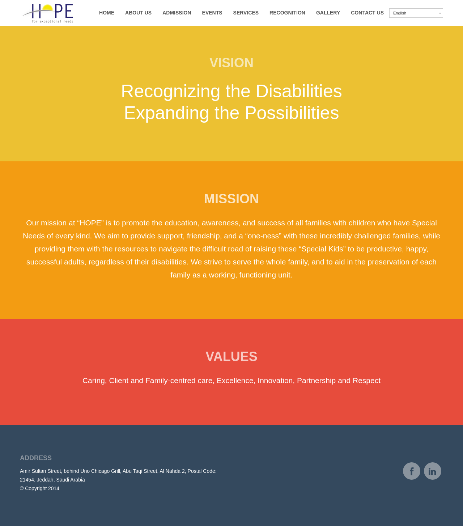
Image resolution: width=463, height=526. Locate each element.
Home (106, 13)
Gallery (328, 13)
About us (138, 13)
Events (212, 13)
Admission (176, 13)
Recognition (287, 13)
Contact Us (367, 13)
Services (246, 13)
